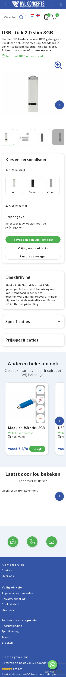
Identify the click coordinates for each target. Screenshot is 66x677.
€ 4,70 (18, 449)
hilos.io (58, 671)
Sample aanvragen (33, 256)
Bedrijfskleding (12, 625)
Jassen (6, 637)
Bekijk (37, 449)
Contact (7, 570)
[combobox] (9, 17)
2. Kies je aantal (16, 205)
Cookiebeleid (10, 604)
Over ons (8, 575)
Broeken (7, 642)
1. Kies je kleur (15, 169)
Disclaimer (9, 610)
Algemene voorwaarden (17, 593)
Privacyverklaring (14, 598)
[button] (52, 664)
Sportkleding (10, 631)
